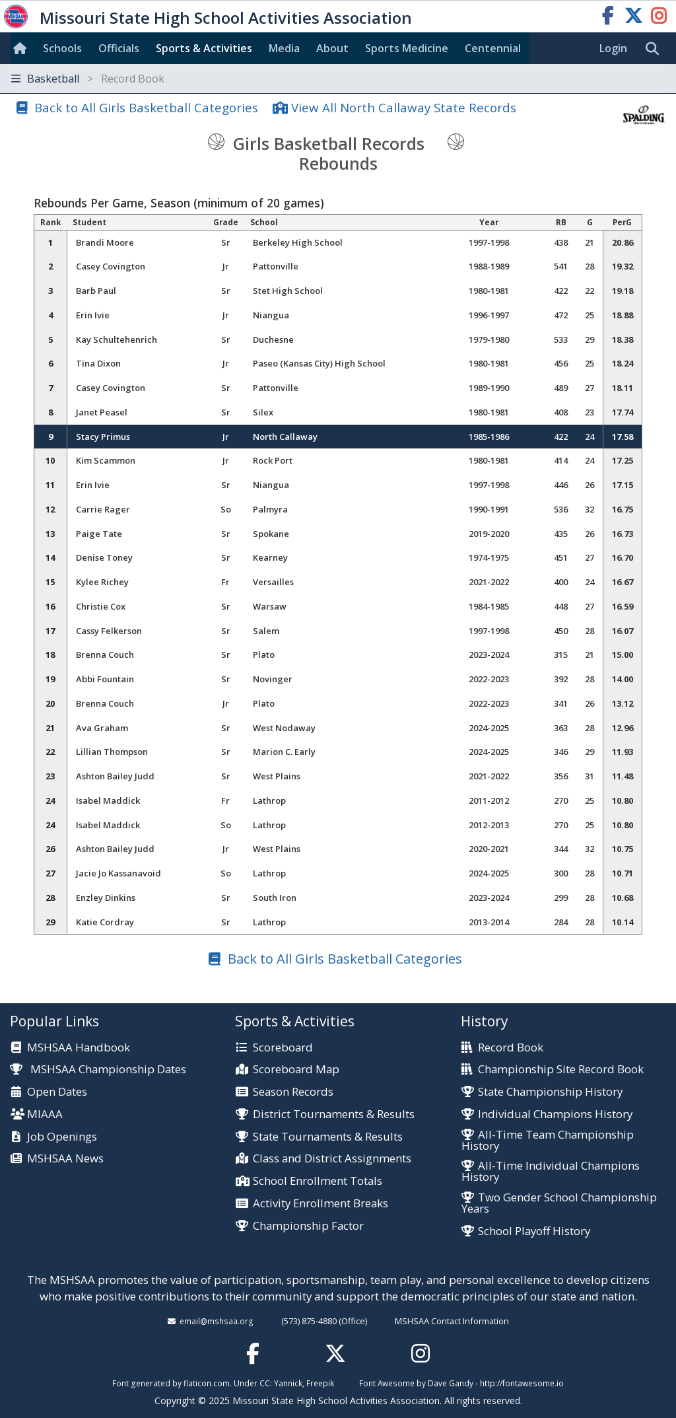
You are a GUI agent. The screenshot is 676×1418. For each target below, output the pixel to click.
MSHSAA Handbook (78, 1048)
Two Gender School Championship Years (559, 1203)
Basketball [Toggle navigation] (87, 78)
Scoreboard (283, 1048)
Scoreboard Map (296, 1069)
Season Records (293, 1092)
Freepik (320, 1383)
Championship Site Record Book (561, 1069)
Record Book (510, 1048)
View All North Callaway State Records (403, 107)
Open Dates (57, 1092)
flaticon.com (207, 1383)
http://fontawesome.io (522, 1383)
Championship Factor (308, 1226)
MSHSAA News (65, 1158)
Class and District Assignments (332, 1158)
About (332, 48)
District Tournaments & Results (334, 1114)
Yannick (288, 1383)
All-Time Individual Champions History (550, 1172)
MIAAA (45, 1114)
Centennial (493, 48)
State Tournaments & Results (328, 1137)
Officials (118, 48)
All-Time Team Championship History (547, 1140)
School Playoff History (534, 1231)
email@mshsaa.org (217, 1321)
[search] (655, 49)
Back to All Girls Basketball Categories (146, 107)
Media (284, 48)
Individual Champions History (555, 1114)
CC (264, 1383)
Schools (62, 48)
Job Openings (62, 1137)
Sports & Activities (204, 48)
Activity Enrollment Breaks (320, 1203)
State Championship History (550, 1092)
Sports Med (406, 48)
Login (613, 48)
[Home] (22, 48)
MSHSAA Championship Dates (98, 1069)
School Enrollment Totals (317, 1181)
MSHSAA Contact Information (452, 1321)
